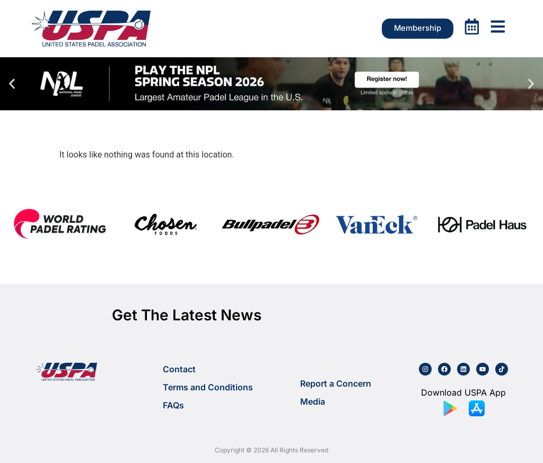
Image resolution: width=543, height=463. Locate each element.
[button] (12, 83)
